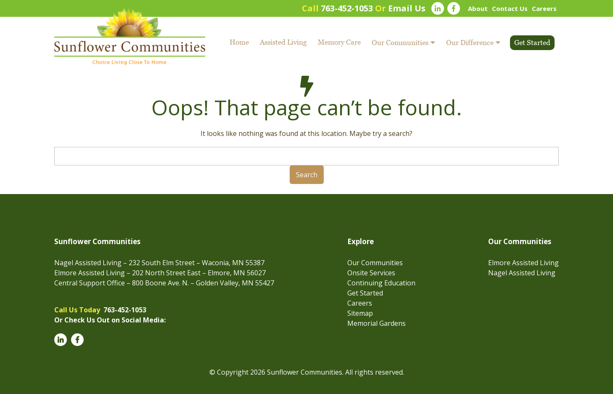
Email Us (406, 8)
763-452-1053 (347, 8)
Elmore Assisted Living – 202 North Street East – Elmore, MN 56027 (160, 272)
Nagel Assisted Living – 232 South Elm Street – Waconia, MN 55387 (159, 262)
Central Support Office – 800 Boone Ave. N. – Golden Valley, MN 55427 (164, 283)
